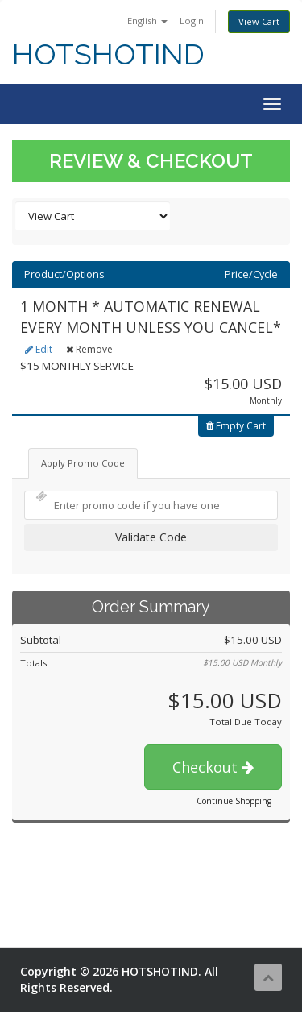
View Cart (258, 21)
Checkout (213, 767)
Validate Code (151, 537)
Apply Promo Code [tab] (83, 463)
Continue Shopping (234, 801)
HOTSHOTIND (108, 54)
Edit (38, 349)
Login (192, 21)
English (147, 21)
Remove (89, 349)
